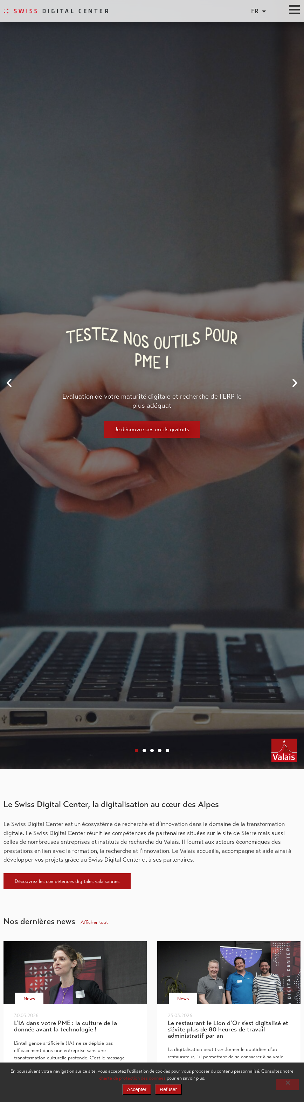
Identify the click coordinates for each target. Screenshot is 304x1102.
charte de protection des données (132, 1078)
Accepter (136, 1089)
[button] (9, 383)
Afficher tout (94, 922)
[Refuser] (287, 1084)
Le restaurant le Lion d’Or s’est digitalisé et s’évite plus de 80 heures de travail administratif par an (228, 1029)
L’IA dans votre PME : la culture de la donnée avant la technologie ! (65, 1026)
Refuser (168, 1089)
